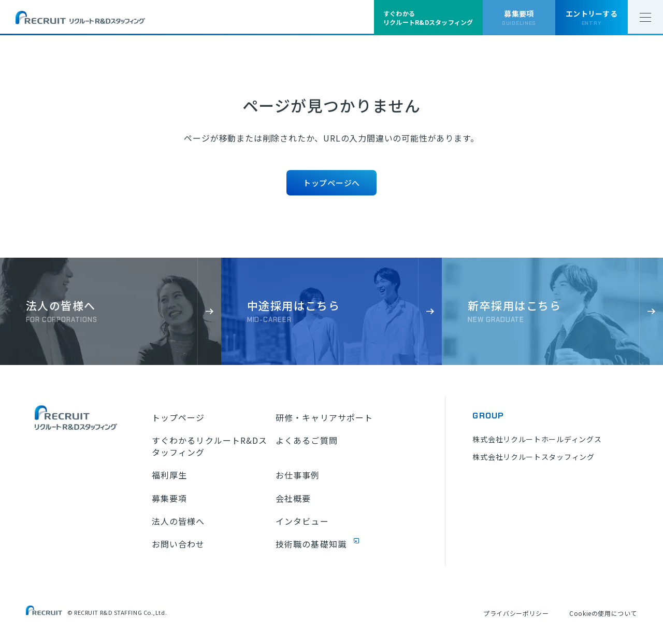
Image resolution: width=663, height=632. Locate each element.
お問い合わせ (178, 544)
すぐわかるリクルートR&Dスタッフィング (210, 446)
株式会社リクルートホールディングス (536, 439)
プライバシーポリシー (516, 613)
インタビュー (302, 521)
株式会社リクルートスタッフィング (533, 457)
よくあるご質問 (307, 440)
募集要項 (169, 498)
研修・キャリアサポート (324, 417)
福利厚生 (169, 475)
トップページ (178, 417)
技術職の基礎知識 (311, 544)
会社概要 (293, 498)
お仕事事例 (298, 475)
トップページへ (331, 182)
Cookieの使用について (603, 613)
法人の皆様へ (178, 521)
